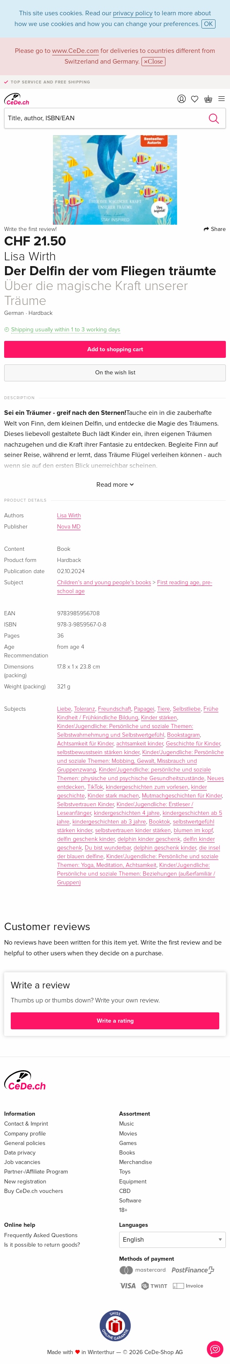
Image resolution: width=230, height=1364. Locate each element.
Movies (128, 1133)
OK (208, 24)
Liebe (64, 709)
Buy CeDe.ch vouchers (33, 1191)
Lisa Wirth (69, 516)
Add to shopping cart (115, 349)
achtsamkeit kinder (139, 744)
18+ (123, 1210)
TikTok (95, 787)
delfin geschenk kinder (86, 839)
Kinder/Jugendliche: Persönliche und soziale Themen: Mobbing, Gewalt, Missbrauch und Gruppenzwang (140, 761)
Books (127, 1152)
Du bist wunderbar (108, 848)
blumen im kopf (193, 830)
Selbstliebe (187, 709)
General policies (25, 1143)
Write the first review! (30, 229)
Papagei (144, 709)
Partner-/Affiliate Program (36, 1171)
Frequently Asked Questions (41, 1235)
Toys (125, 1171)
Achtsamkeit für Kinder (85, 744)
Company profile (25, 1133)
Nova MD (69, 527)
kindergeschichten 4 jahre (127, 813)
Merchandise (135, 1162)
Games (128, 1143)
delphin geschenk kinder (165, 848)
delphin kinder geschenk (148, 839)
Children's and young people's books (104, 583)
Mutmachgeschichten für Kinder (182, 796)
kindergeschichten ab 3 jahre (109, 822)
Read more (115, 485)
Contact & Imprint (26, 1123)
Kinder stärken (159, 718)
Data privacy (20, 1152)
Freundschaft (114, 709)
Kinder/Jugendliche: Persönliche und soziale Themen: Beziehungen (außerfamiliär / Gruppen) (136, 874)
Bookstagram (183, 735)
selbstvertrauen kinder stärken (133, 830)
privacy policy (133, 13)
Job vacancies (22, 1162)
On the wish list (115, 372)
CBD (125, 1191)
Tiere (163, 709)
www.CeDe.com (75, 51)
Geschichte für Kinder (193, 744)
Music (126, 1123)
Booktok (159, 822)
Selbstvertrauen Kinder (85, 804)
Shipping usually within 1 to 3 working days (65, 329)
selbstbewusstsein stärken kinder (98, 752)
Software (130, 1200)
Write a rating (115, 1020)
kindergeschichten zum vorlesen (147, 787)
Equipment (132, 1181)
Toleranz (84, 709)
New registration (25, 1181)
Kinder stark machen (113, 796)
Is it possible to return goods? (42, 1244)
